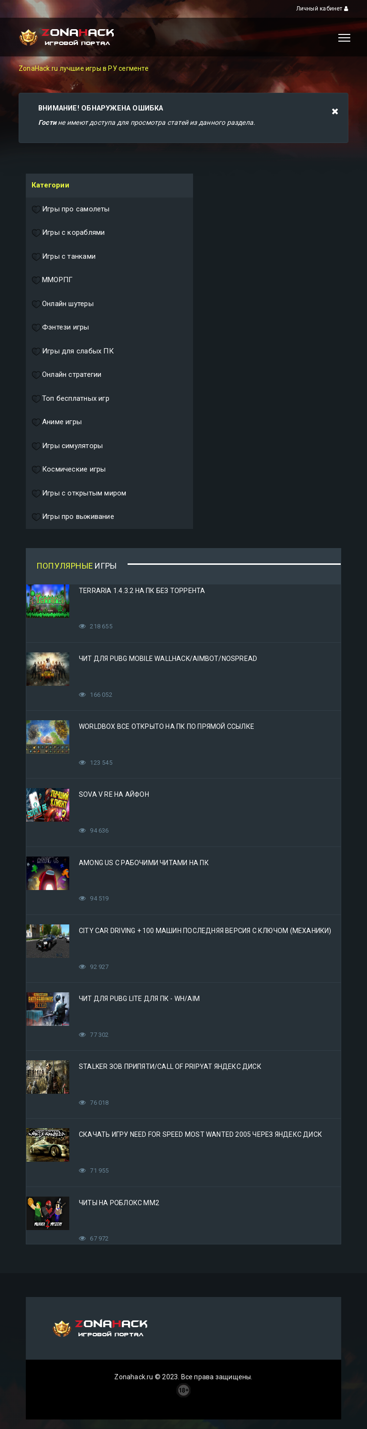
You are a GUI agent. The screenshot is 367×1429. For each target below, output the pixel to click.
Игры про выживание (73, 517)
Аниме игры (57, 422)
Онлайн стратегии (66, 375)
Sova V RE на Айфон (114, 794)
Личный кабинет (322, 8)
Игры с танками (64, 257)
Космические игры (69, 469)
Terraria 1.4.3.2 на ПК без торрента (142, 590)
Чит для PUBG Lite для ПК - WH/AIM (139, 998)
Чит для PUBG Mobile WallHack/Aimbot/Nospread (168, 658)
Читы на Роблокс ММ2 (119, 1203)
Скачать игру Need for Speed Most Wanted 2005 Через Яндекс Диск (200, 1134)
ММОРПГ (52, 280)
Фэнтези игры (60, 327)
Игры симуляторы (67, 446)
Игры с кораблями (68, 233)
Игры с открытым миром (79, 493)
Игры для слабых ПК (73, 351)
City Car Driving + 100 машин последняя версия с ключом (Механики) (205, 930)
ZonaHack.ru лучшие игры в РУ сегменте (84, 68)
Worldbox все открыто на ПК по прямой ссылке (166, 726)
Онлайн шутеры (63, 304)
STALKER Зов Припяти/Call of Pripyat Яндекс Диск (170, 1066)
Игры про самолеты (71, 209)
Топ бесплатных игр (70, 399)
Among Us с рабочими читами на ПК (144, 863)
